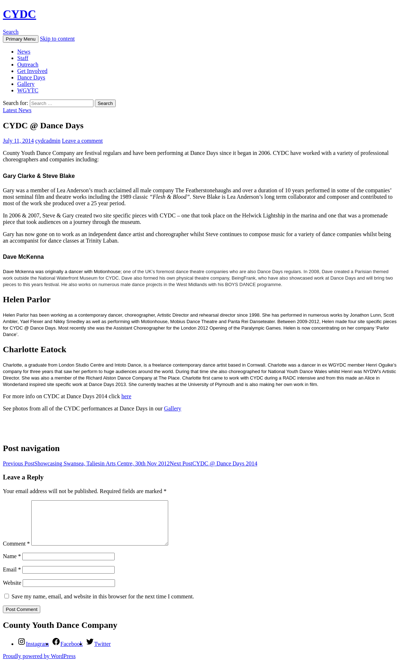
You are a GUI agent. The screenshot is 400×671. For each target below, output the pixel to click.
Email (12, 578)
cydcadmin (47, 141)
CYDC (19, 14)
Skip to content (57, 39)
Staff (22, 58)
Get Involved (32, 71)
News (23, 52)
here (126, 396)
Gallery (26, 84)
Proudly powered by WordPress (39, 665)
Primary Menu (21, 39)
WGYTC (27, 90)
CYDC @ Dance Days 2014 (213, 463)
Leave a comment (82, 141)
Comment (16, 552)
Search (11, 32)
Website (12, 591)
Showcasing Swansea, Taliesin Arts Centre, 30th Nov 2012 (86, 463)
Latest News (17, 110)
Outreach (27, 64)
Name (12, 565)
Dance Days (31, 77)
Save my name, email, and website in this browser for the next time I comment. (103, 605)
